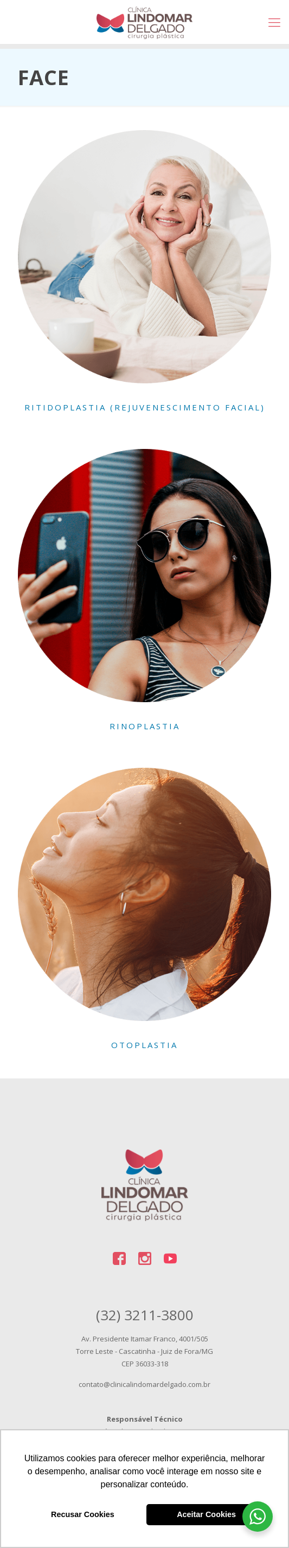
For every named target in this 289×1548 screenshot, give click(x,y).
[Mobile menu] (274, 21)
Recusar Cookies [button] (82, 1514)
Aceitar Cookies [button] (206, 1514)
